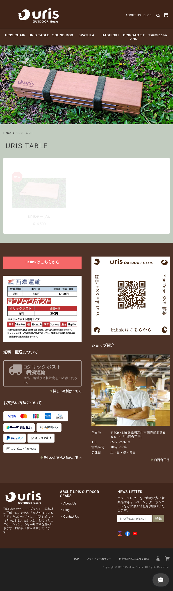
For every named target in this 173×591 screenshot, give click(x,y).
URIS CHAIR (15, 35)
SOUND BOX (62, 35)
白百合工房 (162, 460)
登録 (158, 518)
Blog (147, 15)
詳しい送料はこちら (67, 391)
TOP (76, 558)
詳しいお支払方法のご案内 (63, 457)
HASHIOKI (110, 35)
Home (7, 133)
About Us (133, 15)
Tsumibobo (157, 35)
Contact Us (71, 516)
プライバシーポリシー (98, 558)
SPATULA (86, 35)
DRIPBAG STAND (134, 37)
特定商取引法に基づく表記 (134, 558)
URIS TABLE (39, 35)
